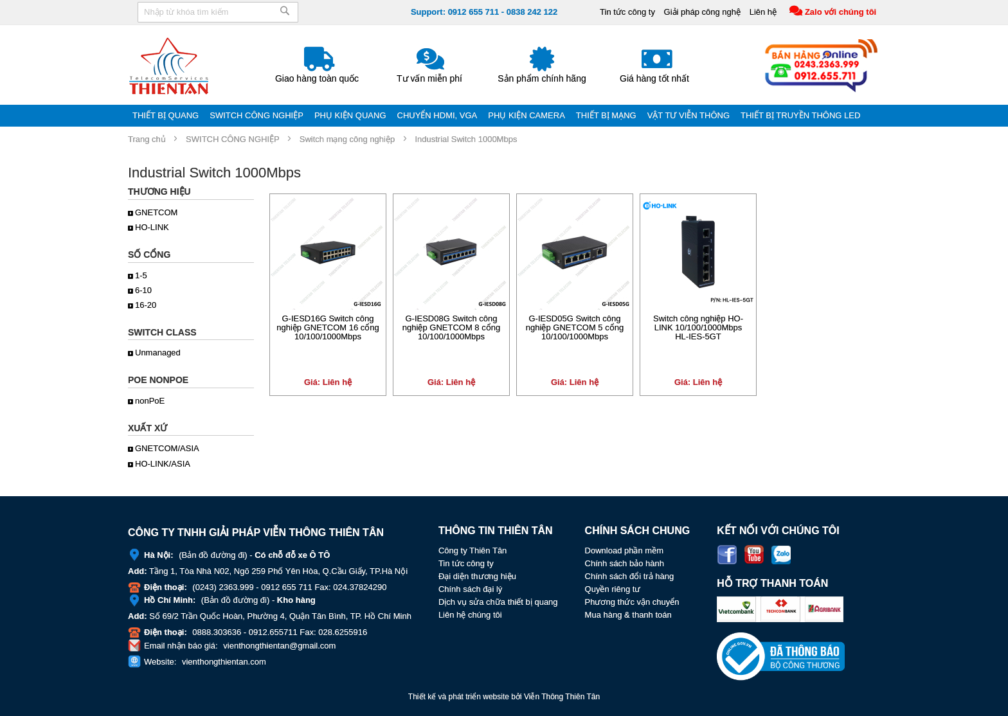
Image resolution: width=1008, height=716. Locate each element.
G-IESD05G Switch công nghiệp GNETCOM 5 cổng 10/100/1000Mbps (575, 328)
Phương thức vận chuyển (632, 602)
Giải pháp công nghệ (702, 12)
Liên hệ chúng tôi (470, 615)
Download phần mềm (624, 550)
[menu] (504, 116)
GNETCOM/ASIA (167, 448)
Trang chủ (147, 139)
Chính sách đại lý (470, 589)
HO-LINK (152, 227)
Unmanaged (158, 352)
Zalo (781, 554)
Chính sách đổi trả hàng (629, 576)
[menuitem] (166, 116)
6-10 (143, 290)
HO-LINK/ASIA (162, 464)
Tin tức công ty (627, 12)
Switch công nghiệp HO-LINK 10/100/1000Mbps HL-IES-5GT (698, 328)
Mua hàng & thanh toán (628, 615)
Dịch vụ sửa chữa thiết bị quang (498, 602)
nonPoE (150, 401)
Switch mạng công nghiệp (347, 139)
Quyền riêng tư (613, 589)
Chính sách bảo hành (624, 563)
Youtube (754, 554)
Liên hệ (762, 12)
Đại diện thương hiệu (477, 576)
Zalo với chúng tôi (840, 12)
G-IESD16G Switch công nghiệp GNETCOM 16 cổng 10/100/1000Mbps (327, 328)
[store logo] (170, 65)
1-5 (141, 275)
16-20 (145, 305)
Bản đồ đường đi (213, 555)
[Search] (285, 15)
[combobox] (218, 12)
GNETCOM (156, 212)
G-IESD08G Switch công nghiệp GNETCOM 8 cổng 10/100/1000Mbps (451, 328)
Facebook (727, 554)
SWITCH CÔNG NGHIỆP (232, 139)
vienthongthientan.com (224, 662)
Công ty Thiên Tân (472, 550)
